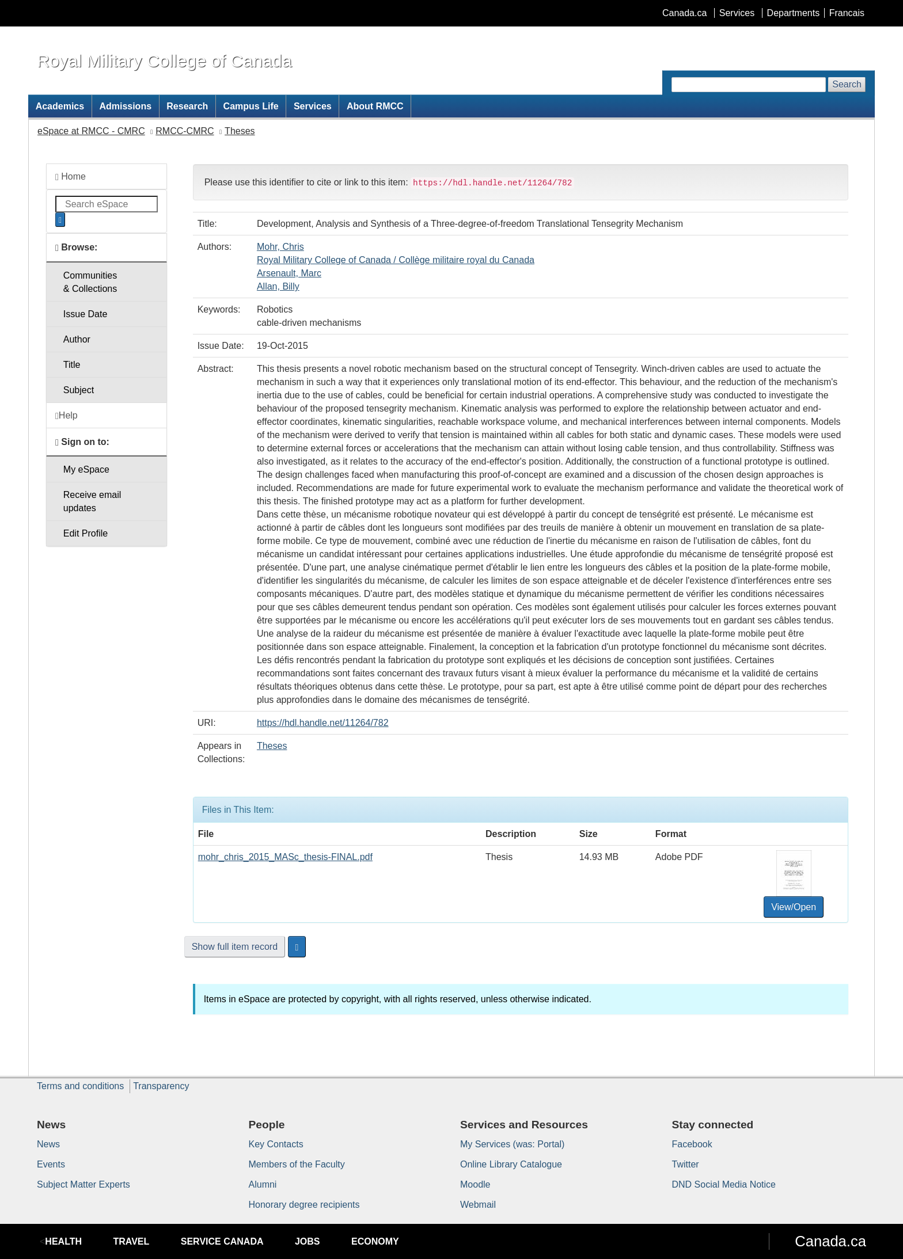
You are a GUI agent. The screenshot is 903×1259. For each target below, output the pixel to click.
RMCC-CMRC (184, 131)
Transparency (161, 1086)
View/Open (793, 907)
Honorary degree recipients (304, 1204)
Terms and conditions (80, 1086)
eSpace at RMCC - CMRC (91, 131)
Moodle (475, 1184)
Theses (240, 131)
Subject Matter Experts (83, 1184)
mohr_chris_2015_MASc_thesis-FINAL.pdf (285, 857)
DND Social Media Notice (724, 1184)
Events (51, 1164)
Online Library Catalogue (511, 1164)
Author (76, 339)
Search (847, 84)
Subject (78, 390)
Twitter (685, 1164)
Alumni (263, 1184)
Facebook (692, 1144)
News (48, 1144)
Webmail (478, 1204)
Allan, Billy (278, 286)
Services (736, 13)
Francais (846, 13)
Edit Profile (85, 533)
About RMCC (375, 106)
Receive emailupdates (92, 501)
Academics (60, 106)
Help (66, 415)
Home (70, 177)
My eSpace (86, 469)
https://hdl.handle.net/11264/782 (323, 723)
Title (72, 365)
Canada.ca (684, 13)
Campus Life (251, 106)
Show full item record (235, 947)
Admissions (125, 106)
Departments (793, 13)
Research (187, 106)
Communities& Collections (90, 282)
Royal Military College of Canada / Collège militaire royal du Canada (395, 260)
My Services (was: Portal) (512, 1144)
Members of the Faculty (297, 1164)
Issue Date (85, 314)
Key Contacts (276, 1144)
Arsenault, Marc (289, 273)
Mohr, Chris (280, 247)
